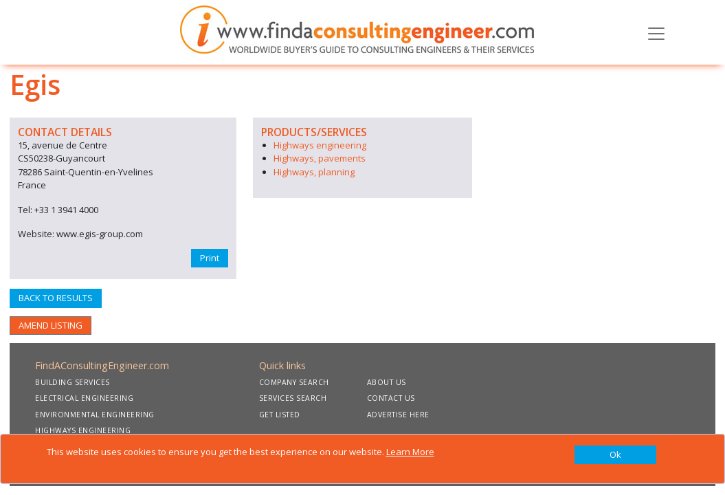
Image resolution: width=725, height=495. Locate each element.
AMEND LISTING (50, 325)
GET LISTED (279, 414)
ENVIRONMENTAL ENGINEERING (95, 414)
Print (209, 258)
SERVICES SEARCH (293, 398)
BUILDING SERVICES (72, 382)
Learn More (410, 452)
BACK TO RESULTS (56, 298)
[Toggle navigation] (656, 32)
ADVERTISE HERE (398, 414)
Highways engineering (320, 145)
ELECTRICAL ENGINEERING (84, 398)
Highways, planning (314, 172)
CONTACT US (391, 398)
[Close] (616, 455)
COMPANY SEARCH (294, 382)
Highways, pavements (320, 158)
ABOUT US (386, 382)
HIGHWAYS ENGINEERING (83, 430)
